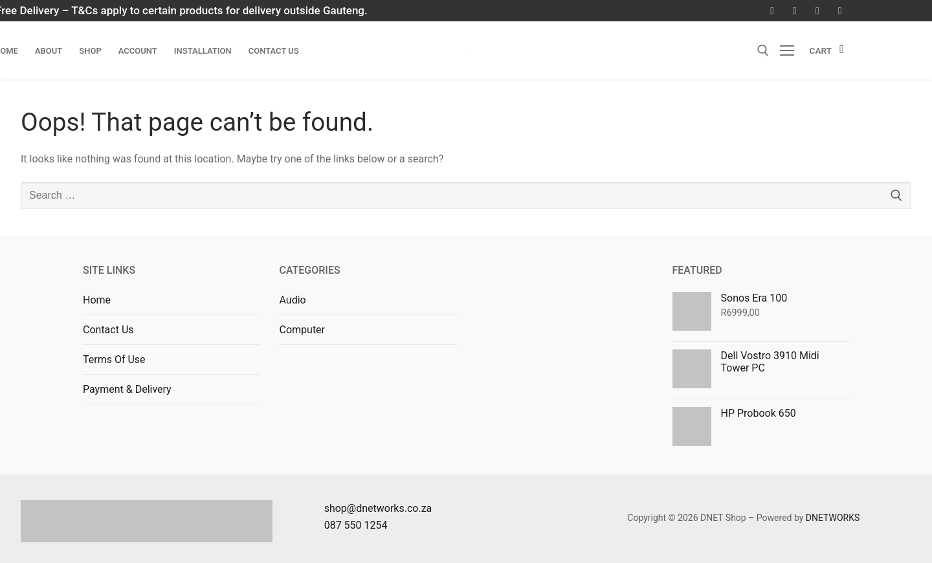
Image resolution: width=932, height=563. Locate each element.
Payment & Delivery (127, 389)
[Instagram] (795, 10)
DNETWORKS (833, 518)
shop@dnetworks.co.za (378, 508)
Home (97, 300)
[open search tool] (763, 50)
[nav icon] (789, 50)
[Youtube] (817, 10)
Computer (303, 330)
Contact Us (108, 330)
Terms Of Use (114, 359)
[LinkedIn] (839, 10)
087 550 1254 (356, 525)
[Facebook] (772, 10)
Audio (293, 300)
